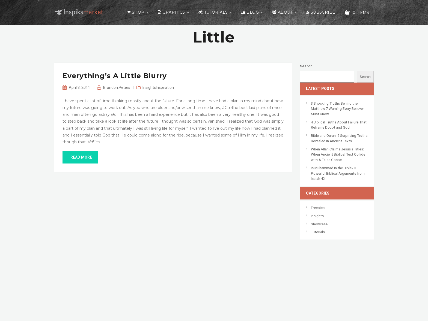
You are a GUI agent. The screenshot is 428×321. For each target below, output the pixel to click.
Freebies (318, 208)
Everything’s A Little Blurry (115, 76)
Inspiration (165, 87)
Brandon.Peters (116, 87)
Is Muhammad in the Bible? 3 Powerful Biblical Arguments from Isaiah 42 (338, 173)
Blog (252, 12)
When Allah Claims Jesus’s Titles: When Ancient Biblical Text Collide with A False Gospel (338, 154)
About (285, 12)
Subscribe (323, 12)
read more (80, 157)
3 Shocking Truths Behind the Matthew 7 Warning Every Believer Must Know (337, 108)
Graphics (173, 12)
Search (306, 66)
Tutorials (216, 12)
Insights (149, 87)
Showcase (319, 224)
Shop (138, 12)
